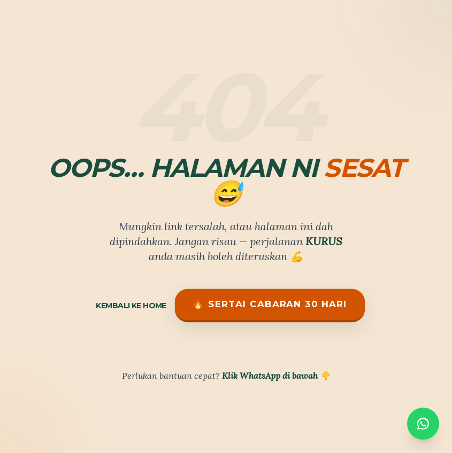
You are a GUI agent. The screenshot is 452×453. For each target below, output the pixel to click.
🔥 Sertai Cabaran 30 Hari (270, 304)
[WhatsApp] (423, 421)
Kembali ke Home (131, 305)
